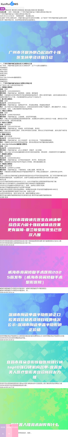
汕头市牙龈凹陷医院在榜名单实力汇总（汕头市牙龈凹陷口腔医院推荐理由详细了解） (29, 181)
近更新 (2, 197)
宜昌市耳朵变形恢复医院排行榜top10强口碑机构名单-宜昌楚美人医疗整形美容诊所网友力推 (31, 383)
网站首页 (8, 10)
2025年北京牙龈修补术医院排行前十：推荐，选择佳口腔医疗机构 (22, 185)
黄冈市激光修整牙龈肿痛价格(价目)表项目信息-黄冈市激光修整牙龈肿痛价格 (26, 195)
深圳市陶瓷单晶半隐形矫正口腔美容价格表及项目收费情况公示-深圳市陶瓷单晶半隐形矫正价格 (32, 336)
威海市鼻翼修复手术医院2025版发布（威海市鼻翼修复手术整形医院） (23, 288)
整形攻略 (28, 10)
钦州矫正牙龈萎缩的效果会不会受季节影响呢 (15, 187)
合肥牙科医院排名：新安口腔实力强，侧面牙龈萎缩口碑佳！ (20, 193)
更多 (6, 197)
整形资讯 (15, 10)
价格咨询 (9, 430)
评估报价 (15, 427)
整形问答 (34, 10)
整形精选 (21, 10)
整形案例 (41, 10)
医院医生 (3, 430)
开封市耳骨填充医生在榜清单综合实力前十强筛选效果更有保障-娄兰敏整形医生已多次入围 (30, 241)
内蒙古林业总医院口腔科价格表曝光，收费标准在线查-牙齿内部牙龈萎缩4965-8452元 (29, 189)
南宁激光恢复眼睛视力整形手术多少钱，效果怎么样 (17, 191)
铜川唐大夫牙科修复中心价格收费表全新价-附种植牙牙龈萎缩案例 (22, 183)
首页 (9, 12)
